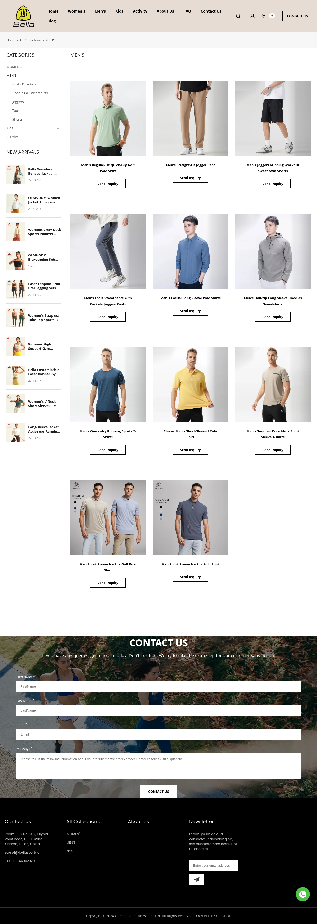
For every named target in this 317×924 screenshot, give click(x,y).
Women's (76, 11)
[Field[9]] (158, 734)
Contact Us (211, 11)
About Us (165, 11)
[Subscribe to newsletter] (196, 879)
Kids (119, 11)
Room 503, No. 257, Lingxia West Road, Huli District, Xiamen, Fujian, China (26, 839)
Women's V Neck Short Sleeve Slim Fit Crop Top (42, 403)
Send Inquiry (108, 183)
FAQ (187, 11)
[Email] (213, 865)
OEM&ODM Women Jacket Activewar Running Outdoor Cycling (44, 200)
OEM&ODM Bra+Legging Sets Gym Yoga (42, 257)
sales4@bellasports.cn (23, 852)
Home (52, 11)
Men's (100, 11)
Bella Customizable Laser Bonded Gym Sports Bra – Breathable (43, 372)
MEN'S (50, 40)
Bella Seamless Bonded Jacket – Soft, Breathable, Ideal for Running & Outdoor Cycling (44, 171)
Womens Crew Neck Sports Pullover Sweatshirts (44, 232)
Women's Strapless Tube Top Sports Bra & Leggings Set (44, 318)
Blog (51, 21)
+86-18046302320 (20, 861)
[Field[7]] (158, 686)
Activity (140, 11)
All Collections (30, 40)
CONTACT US (297, 16)
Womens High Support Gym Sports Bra (39, 346)
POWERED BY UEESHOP (212, 916)
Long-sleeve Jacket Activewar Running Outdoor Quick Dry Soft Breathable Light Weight (43, 429)
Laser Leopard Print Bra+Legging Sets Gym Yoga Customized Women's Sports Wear (44, 286)
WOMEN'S (14, 66)
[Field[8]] (158, 710)
